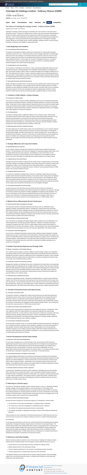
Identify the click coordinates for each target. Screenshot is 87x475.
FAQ (44, 22)
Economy (21, 7)
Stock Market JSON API (50, 465)
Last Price (9, 13)
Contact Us (40, 1)
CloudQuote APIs (33, 1)
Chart (31, 22)
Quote (8, 22)
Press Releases (37, 7)
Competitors (57, 22)
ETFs (16, 7)
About (49, 22)
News (12, 7)
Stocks (7, 7)
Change (17, 13)
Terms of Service (62, 473)
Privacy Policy (52, 473)
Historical (38, 22)
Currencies (28, 7)
